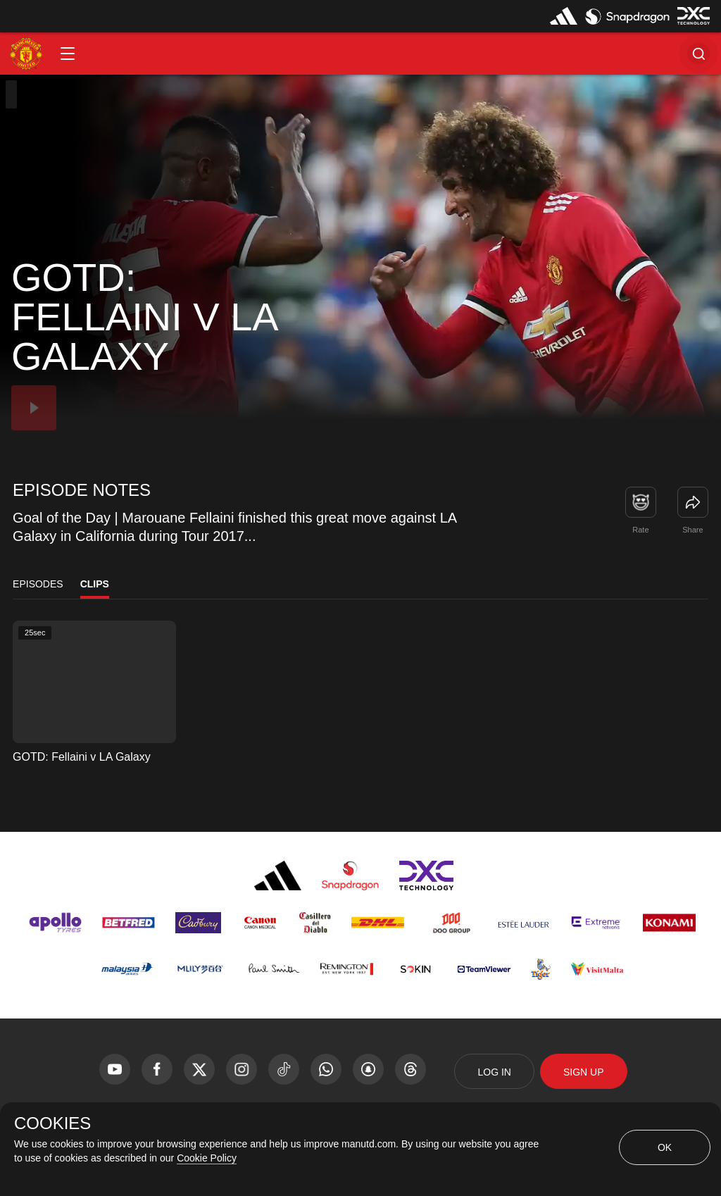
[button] (67, 53)
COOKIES (52, 1123)
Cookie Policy (207, 1158)
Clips (94, 584)
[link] (692, 502)
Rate (640, 529)
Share (692, 529)
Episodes (38, 584)
